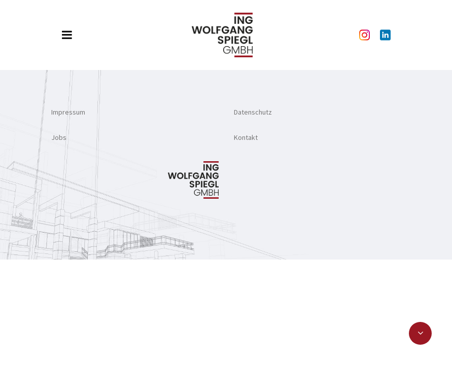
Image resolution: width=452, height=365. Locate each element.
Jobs (58, 137)
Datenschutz (253, 112)
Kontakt (246, 137)
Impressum (68, 112)
